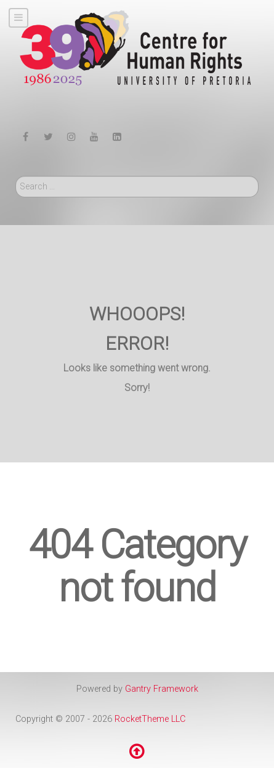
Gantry (161, 689)
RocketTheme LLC (150, 719)
